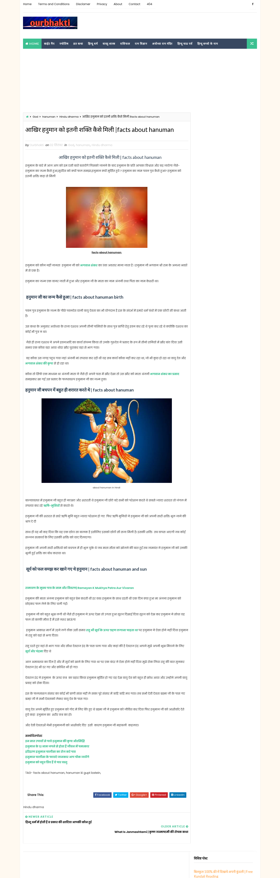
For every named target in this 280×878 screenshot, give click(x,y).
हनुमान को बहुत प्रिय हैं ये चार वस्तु (46, 772)
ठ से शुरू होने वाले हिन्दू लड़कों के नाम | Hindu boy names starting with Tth (233, 289)
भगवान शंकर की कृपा (49, 373)
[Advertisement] (183, 25)
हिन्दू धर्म (93, 43)
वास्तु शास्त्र (109, 43)
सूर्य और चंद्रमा (40, 661)
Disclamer (83, 4)
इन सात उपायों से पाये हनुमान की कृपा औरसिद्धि (55, 750)
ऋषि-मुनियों (62, 515)
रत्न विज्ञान (141, 43)
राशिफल (125, 43)
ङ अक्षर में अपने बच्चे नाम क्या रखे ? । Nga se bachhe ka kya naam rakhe (232, 346)
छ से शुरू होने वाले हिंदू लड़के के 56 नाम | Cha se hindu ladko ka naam (231, 327)
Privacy (102, 4)
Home (27, 4)
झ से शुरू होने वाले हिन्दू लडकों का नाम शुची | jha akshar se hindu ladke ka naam (233, 194)
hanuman (48, 116)
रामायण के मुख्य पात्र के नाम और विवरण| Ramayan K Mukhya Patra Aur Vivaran (79, 597)
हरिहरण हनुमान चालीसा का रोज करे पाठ (50, 761)
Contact (134, 4)
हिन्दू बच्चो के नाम (207, 43)
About (117, 4)
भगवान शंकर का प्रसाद (164, 383)
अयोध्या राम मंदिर (162, 43)
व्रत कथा (78, 43)
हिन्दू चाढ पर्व (184, 43)
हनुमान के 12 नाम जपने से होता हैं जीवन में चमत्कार (57, 756)
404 (149, 4)
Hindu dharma (68, 116)
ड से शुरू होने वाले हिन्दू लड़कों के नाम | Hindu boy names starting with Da (233, 270)
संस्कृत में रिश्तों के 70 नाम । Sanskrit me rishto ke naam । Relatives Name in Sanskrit (233, 232)
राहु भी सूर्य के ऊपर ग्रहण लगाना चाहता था (112, 639)
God (35, 116)
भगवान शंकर (88, 275)
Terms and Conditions (53, 4)
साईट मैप (49, 43)
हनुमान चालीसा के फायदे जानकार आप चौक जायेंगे (57, 766)
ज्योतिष (63, 43)
